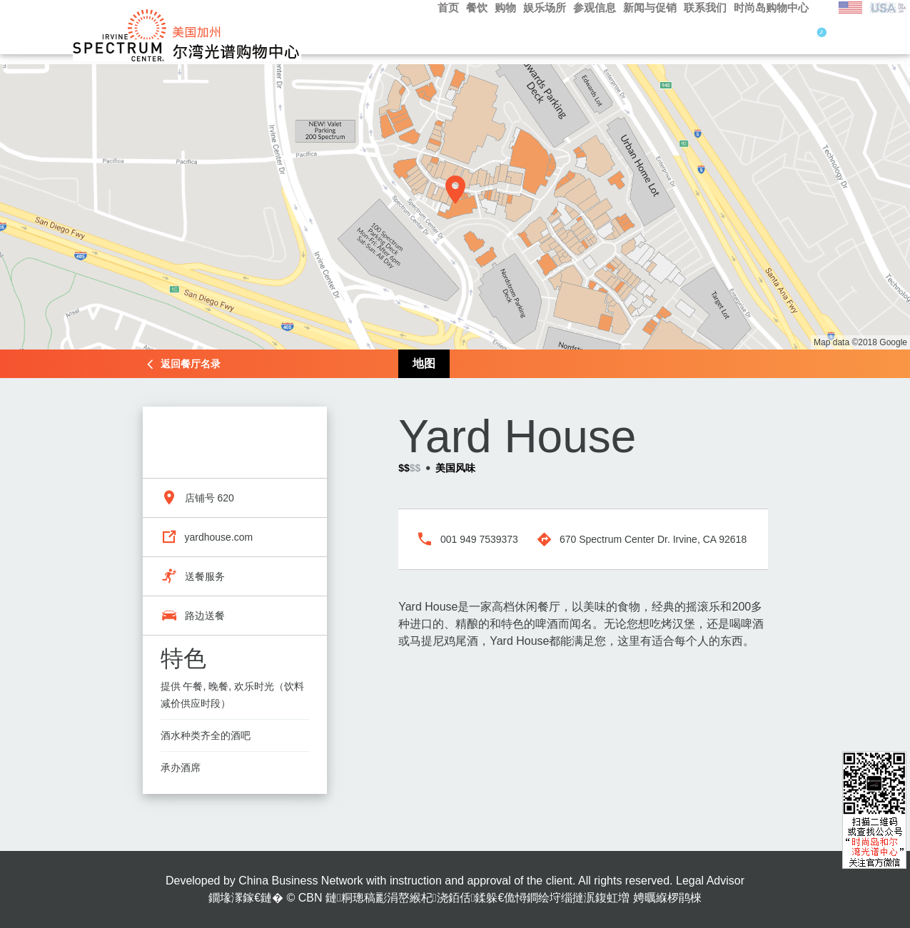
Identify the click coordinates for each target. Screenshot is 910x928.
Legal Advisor (710, 881)
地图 (424, 363)
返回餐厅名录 (191, 364)
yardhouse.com (219, 537)
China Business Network (300, 881)
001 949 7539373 (479, 539)
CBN (310, 898)
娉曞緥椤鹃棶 (667, 898)
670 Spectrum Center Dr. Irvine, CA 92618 (653, 539)
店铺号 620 (209, 498)
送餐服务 (205, 576)
